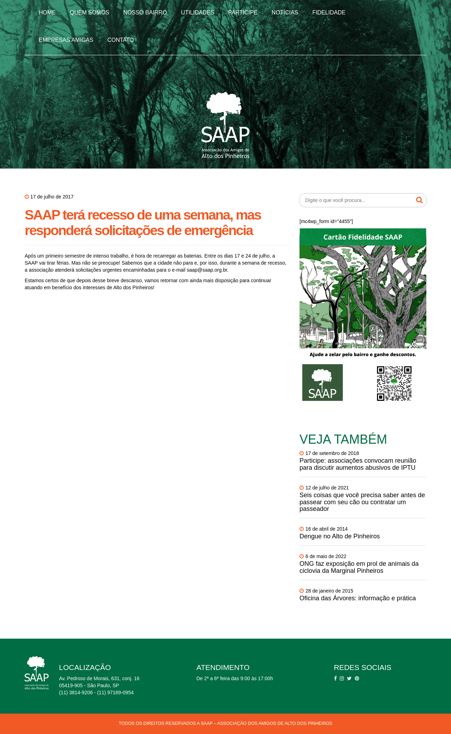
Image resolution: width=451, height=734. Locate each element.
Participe (243, 12)
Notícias (285, 12)
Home (47, 12)
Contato (120, 40)
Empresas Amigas (66, 40)
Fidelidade (328, 12)
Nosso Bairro (145, 12)
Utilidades (197, 12)
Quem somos (89, 12)
